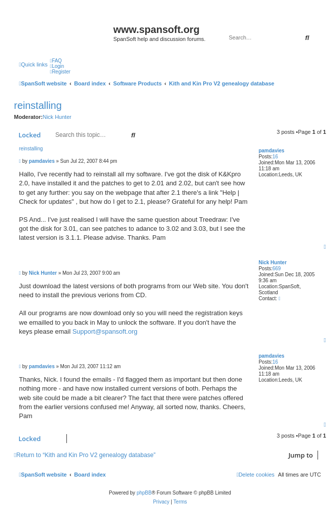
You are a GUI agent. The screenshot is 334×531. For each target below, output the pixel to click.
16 (275, 156)
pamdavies (272, 150)
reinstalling (38, 105)
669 (277, 268)
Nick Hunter (56, 117)
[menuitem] (56, 60)
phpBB (144, 493)
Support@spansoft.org (104, 331)
